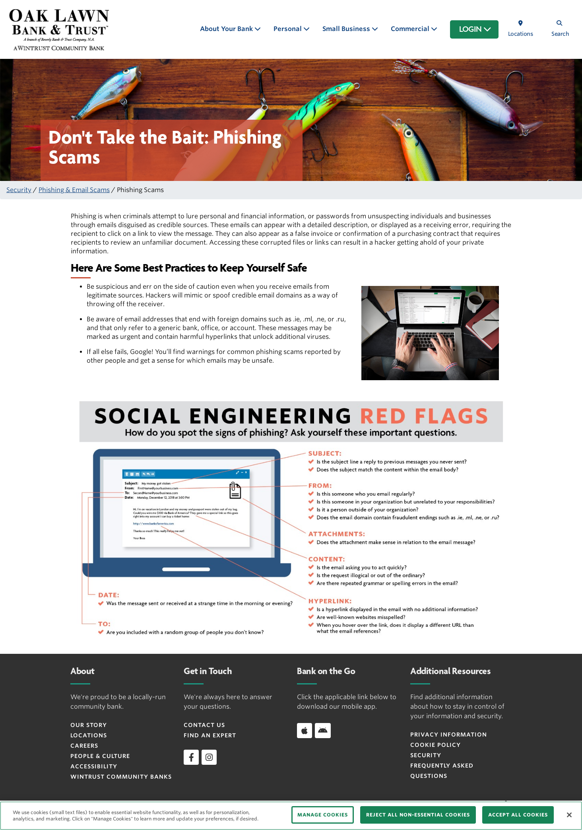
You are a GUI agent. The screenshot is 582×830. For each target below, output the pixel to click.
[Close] (569, 815)
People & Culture (100, 756)
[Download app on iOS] (304, 730)
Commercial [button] (411, 29)
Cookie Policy (435, 745)
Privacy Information (448, 734)
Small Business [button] (347, 29)
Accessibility (93, 766)
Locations (88, 735)
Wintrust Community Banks (121, 777)
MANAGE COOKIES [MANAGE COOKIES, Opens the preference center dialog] (322, 815)
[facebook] (191, 757)
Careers (84, 746)
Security (18, 190)
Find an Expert (210, 735)
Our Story (88, 725)
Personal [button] (288, 29)
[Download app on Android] (323, 730)
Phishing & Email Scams (74, 190)
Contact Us (204, 725)
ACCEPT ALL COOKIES (518, 815)
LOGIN (475, 29)
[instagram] (209, 757)
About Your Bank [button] (227, 29)
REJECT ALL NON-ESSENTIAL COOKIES (418, 815)
